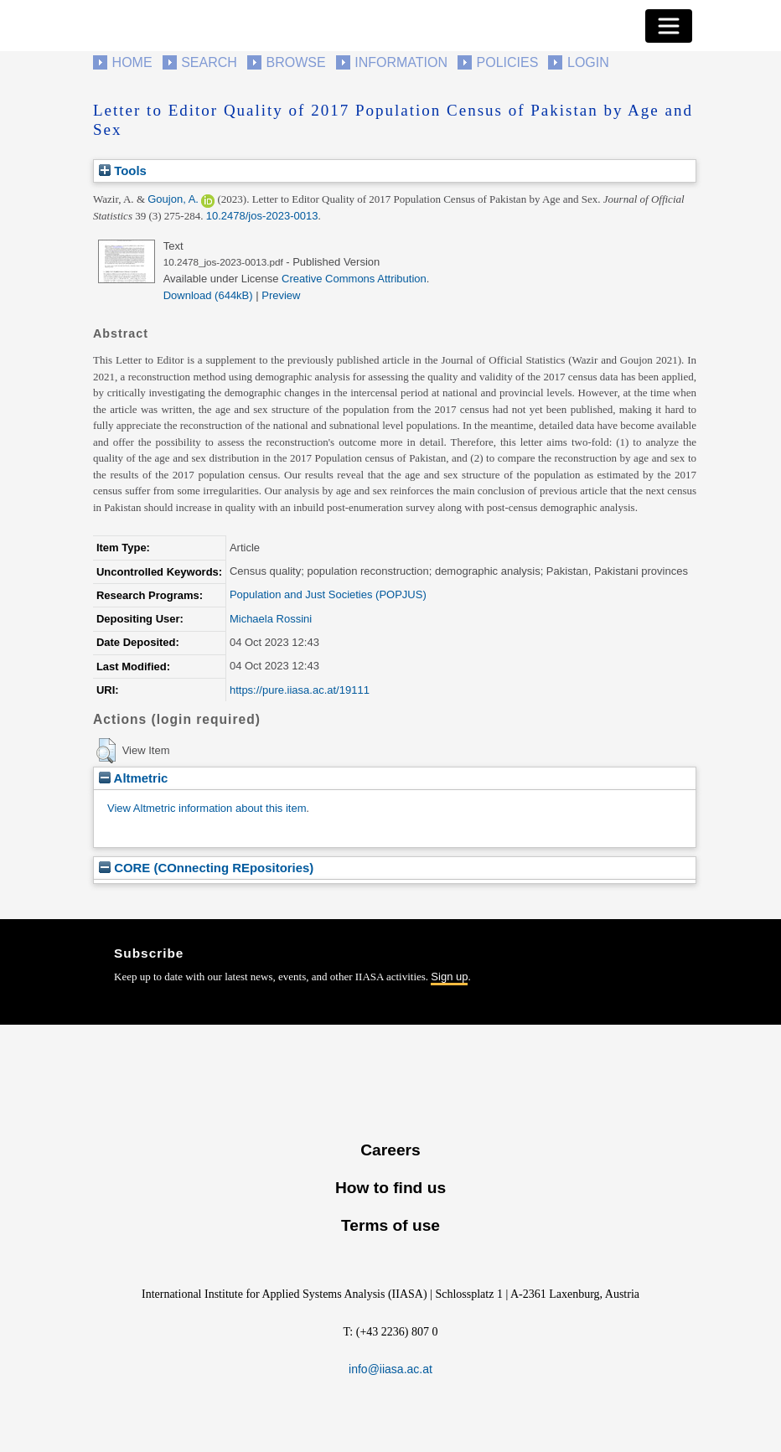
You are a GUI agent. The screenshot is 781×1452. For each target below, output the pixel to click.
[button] (106, 750)
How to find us (390, 1187)
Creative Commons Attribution (354, 278)
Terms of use (390, 1225)
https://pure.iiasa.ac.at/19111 (300, 690)
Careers (390, 1150)
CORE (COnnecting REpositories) (206, 867)
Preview (280, 295)
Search (209, 62)
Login (588, 62)
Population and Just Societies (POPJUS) (328, 594)
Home (132, 62)
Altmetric (133, 778)
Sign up (449, 976)
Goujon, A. (173, 199)
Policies (508, 62)
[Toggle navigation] (668, 26)
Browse (295, 62)
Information (400, 62)
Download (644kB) (208, 295)
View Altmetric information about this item (206, 808)
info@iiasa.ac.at (390, 1369)
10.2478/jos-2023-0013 (262, 215)
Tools (123, 170)
